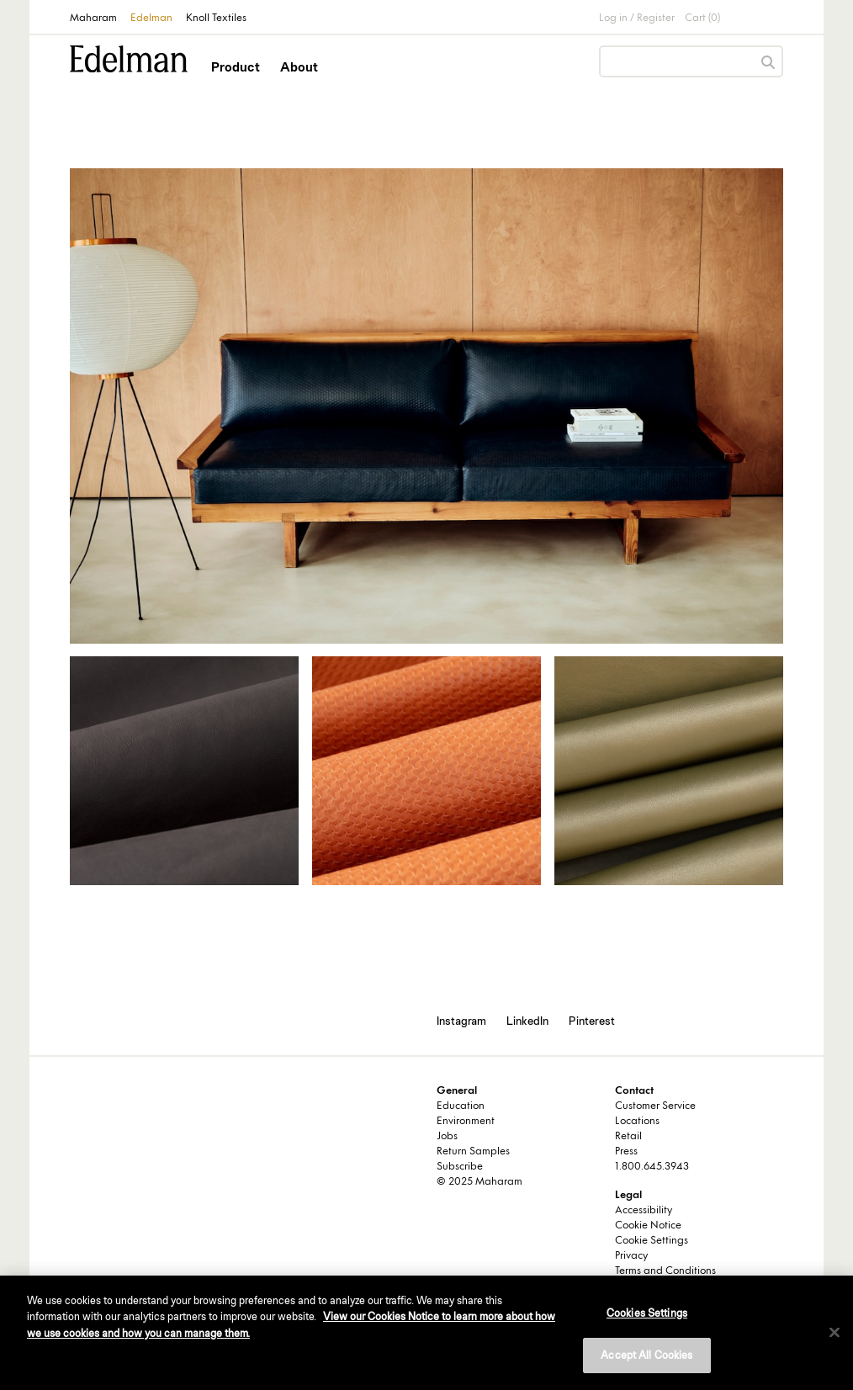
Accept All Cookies (646, 1355)
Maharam (93, 18)
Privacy (631, 1256)
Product (235, 67)
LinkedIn (527, 1020)
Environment (466, 1121)
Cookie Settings (651, 1241)
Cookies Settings (647, 1313)
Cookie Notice (648, 1226)
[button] (237, 81)
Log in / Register (637, 18)
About (299, 67)
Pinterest (592, 1020)
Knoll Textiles (216, 18)
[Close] (834, 1331)
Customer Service (655, 1106)
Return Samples (473, 1152)
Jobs (447, 1137)
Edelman (151, 18)
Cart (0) (702, 18)
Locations (637, 1121)
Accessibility (643, 1211)
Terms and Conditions (665, 1271)
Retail (628, 1137)
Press (626, 1152)
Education (461, 1106)
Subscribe (460, 1167)
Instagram (461, 1020)
